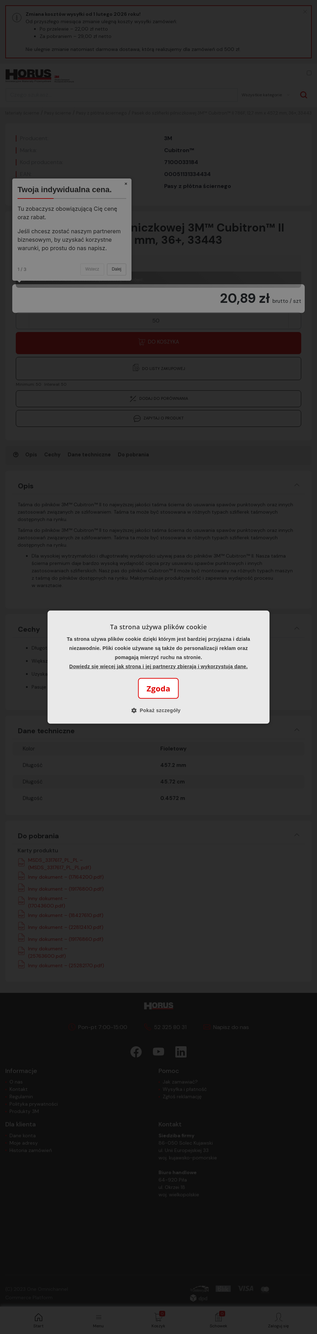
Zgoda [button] (158, 688)
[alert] (158, 667)
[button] (158, 710)
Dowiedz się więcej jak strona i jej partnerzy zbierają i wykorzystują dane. (158, 666)
